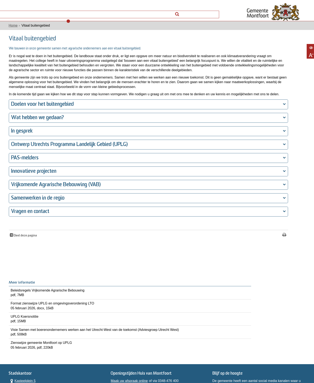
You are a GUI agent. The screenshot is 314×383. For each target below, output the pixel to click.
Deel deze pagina (23, 262)
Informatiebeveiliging (252, 367)
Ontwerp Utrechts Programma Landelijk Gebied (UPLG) (67, 171)
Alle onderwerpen (23, 12)
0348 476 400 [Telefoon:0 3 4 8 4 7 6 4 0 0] (23, 333)
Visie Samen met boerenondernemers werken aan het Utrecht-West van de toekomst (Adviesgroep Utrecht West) (273, 122)
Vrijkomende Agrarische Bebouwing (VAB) (53, 211)
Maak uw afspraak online (128, 320)
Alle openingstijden (20, 346)
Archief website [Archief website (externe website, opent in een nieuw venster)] (218, 367)
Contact (54, 12)
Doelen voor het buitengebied (40, 130)
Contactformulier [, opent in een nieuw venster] (18, 341)
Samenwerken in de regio (35, 224)
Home (10, 31)
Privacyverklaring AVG (66, 367)
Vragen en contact (28, 238)
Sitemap (196, 367)
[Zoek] (216, 12)
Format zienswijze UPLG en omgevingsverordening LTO (273, 87)
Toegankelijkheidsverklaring (165, 367)
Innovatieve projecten (31, 197)
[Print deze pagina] (226, 261)
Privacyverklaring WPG (104, 367)
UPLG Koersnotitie (273, 103)
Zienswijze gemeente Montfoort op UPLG (273, 140)
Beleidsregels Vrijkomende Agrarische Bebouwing (273, 69)
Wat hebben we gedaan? (35, 144)
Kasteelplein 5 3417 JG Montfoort (23, 322)
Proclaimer (133, 367)
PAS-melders (22, 184)
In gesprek (19, 157)
